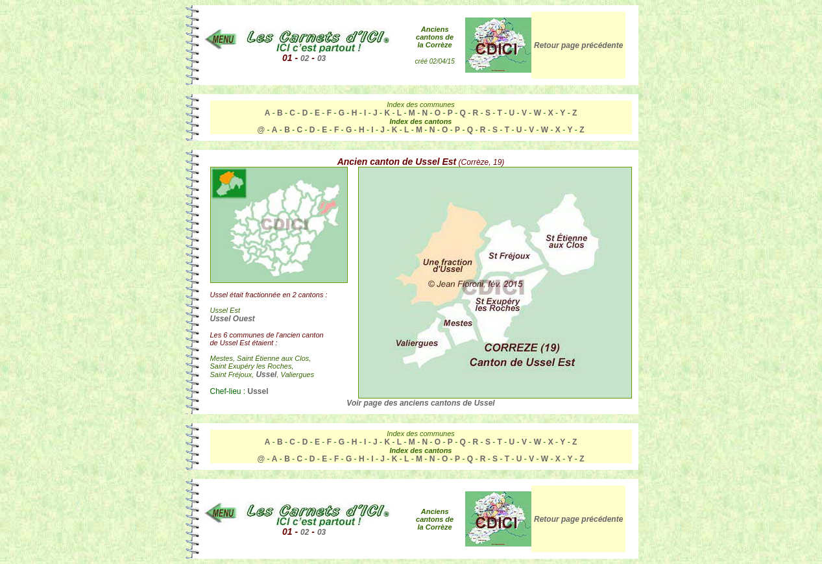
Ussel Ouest (232, 318)
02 (304, 58)
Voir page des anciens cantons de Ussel (420, 403)
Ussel (266, 374)
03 (321, 58)
